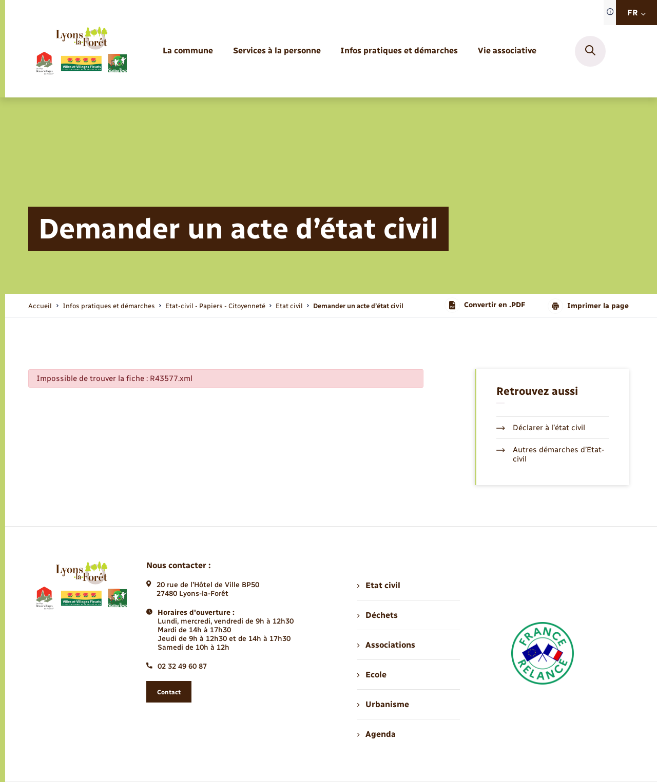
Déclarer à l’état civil (540, 427)
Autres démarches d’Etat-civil (550, 454)
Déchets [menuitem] (377, 615)
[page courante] (358, 306)
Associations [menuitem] (386, 645)
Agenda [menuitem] (376, 734)
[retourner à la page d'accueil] (81, 51)
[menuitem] (188, 51)
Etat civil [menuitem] (378, 585)
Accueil (40, 306)
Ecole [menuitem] (371, 674)
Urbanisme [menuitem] (383, 704)
